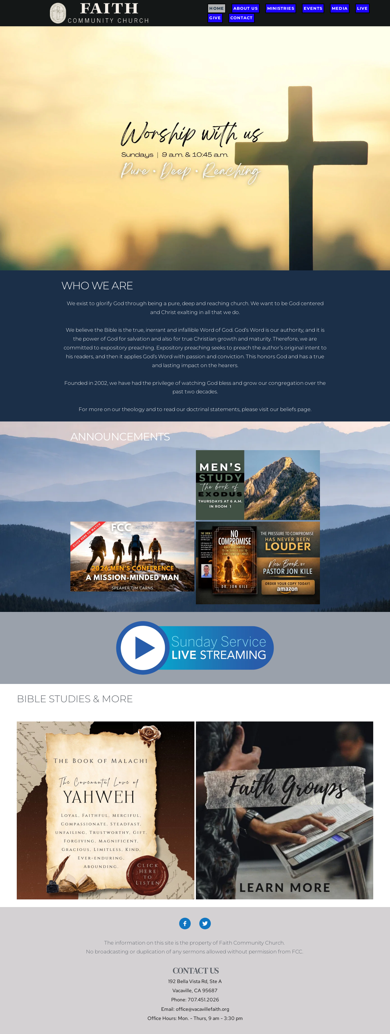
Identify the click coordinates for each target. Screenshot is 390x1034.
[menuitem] (216, 8)
